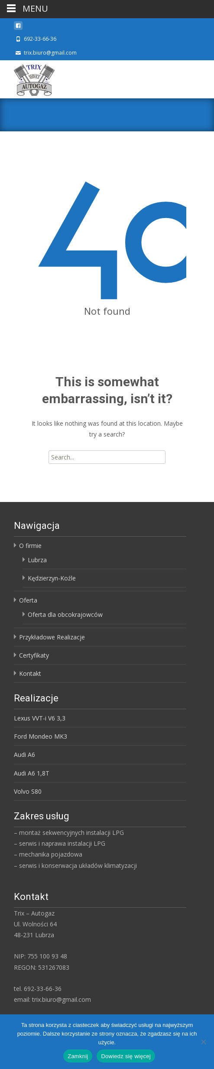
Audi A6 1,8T (31, 773)
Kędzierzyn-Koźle (52, 578)
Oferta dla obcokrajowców (65, 614)
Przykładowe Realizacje (52, 637)
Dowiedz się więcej (125, 1056)
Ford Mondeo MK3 (40, 736)
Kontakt (30, 673)
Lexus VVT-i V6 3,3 (39, 718)
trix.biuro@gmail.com (50, 52)
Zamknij (78, 1056)
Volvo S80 (28, 791)
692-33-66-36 (40, 38)
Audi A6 (24, 754)
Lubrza (37, 560)
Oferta (28, 600)
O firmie (30, 545)
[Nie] (203, 1041)
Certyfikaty (34, 655)
